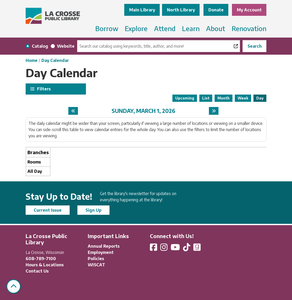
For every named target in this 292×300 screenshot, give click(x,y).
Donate (216, 9)
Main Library (142, 9)
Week (243, 98)
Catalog (40, 46)
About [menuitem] (215, 28)
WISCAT (96, 264)
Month (223, 98)
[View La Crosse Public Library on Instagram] (164, 248)
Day (260, 98)
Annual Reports (104, 246)
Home (32, 60)
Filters (43, 88)
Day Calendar (55, 60)
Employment (101, 252)
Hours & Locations (45, 264)
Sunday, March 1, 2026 (143, 111)
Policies (96, 258)
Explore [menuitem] (136, 28)
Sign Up (93, 210)
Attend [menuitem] (165, 28)
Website (66, 46)
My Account (249, 9)
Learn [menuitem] (191, 28)
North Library (181, 9)
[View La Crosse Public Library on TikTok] (187, 248)
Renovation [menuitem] (249, 28)
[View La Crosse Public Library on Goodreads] (197, 248)
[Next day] (213, 111)
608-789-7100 (41, 258)
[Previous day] (73, 111)
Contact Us (37, 271)
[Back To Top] (13, 286)
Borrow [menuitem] (106, 28)
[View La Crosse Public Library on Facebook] (154, 248)
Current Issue (48, 210)
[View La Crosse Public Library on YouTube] (176, 248)
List (205, 98)
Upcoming (184, 98)
